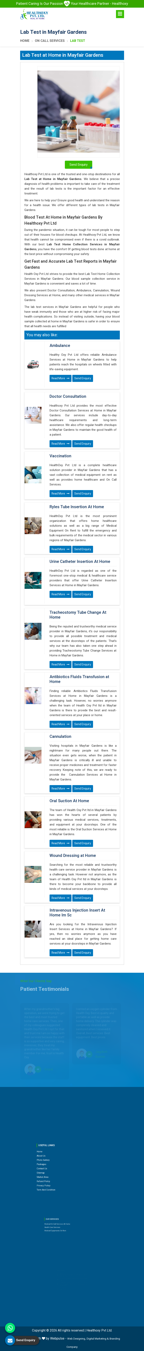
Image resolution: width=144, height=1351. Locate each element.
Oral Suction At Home (69, 801)
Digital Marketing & (98, 1338)
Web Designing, (76, 1338)
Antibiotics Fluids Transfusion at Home (79, 679)
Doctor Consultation (68, 396)
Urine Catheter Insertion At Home (80, 561)
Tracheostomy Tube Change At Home (78, 615)
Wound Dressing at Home (73, 855)
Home (25, 40)
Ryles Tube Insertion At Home (77, 507)
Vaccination (60, 456)
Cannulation (60, 736)
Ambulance (60, 345)
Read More (60, 378)
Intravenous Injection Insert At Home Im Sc (77, 913)
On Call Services (50, 40)
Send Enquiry (82, 378)
